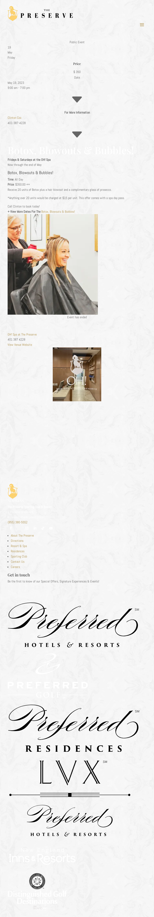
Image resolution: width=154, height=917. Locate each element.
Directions (17, 541)
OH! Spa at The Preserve (22, 334)
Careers (15, 567)
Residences (17, 551)
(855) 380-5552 (17, 522)
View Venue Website (20, 345)
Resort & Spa (19, 546)
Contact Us (17, 562)
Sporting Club (19, 556)
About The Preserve (22, 535)
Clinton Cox (14, 118)
